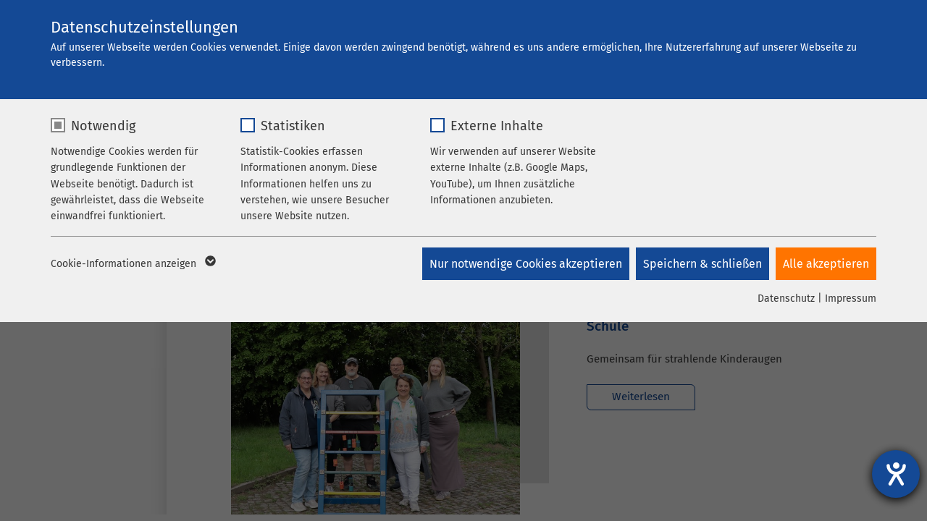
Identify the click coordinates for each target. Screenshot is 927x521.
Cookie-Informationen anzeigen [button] (132, 264)
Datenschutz (786, 298)
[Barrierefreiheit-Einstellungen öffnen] (896, 474)
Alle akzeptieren (826, 264)
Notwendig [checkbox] (103, 126)
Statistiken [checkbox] (293, 126)
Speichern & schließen (701, 264)
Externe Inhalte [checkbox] (496, 126)
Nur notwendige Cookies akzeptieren (524, 264)
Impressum (850, 298)
